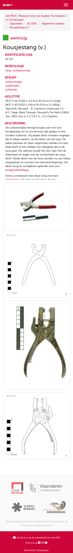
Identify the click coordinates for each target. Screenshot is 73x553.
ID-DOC (32, 23)
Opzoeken (16, 23)
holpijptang (12, 179)
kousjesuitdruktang (16, 170)
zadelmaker (12, 85)
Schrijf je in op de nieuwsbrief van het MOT (36, 537)
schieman (11, 89)
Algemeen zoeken (53, 23)
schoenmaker (13, 81)
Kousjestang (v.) (19, 27)
